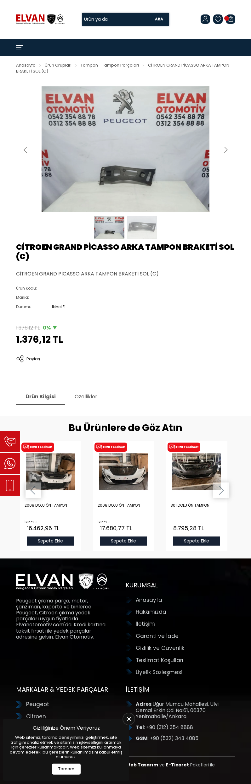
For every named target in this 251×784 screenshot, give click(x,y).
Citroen (36, 716)
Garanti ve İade (157, 636)
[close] (129, 719)
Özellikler (86, 396)
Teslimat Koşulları (159, 660)
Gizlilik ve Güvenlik (160, 648)
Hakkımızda (151, 612)
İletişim (145, 624)
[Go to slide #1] (109, 227)
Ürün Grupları (58, 65)
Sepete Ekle (50, 541)
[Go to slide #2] (142, 227)
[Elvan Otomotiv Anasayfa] (40, 19)
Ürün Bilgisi (41, 396)
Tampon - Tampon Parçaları (110, 65)
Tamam (66, 769)
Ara (159, 19)
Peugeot (37, 704)
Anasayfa (26, 65)
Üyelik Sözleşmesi (159, 672)
